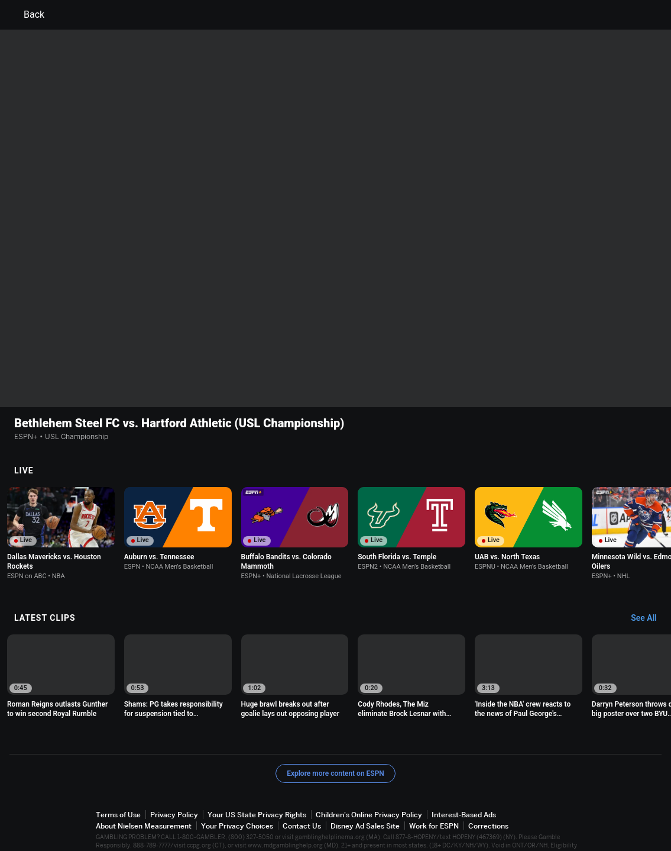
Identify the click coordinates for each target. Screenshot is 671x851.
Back (26, 15)
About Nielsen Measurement (144, 797)
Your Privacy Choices (237, 797)
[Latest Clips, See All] (649, 590)
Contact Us (302, 797)
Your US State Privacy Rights (257, 786)
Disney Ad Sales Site (365, 797)
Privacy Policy (174, 786)
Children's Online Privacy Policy (369, 786)
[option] (61, 505)
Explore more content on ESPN (335, 745)
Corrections (488, 797)
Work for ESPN (434, 797)
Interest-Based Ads (464, 786)
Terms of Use (118, 786)
